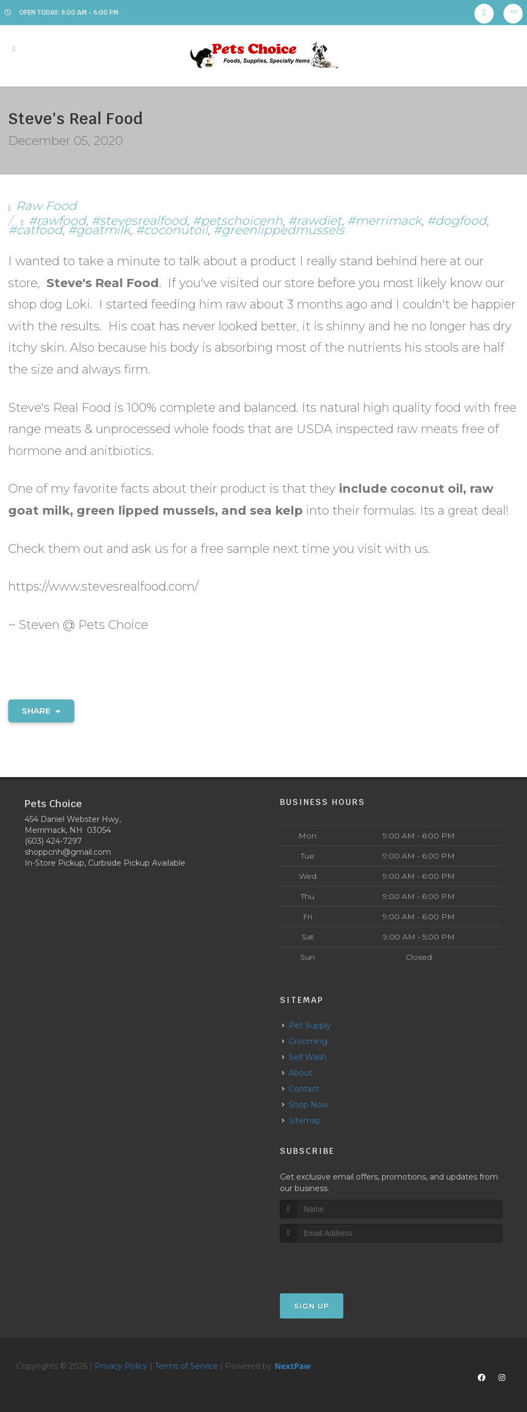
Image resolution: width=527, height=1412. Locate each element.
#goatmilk (99, 230)
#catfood (35, 230)
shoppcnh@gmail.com (68, 852)
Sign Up (311, 1306)
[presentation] (338, 1263)
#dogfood (457, 220)
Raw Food (46, 206)
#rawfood (57, 220)
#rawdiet (315, 220)
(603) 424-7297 (53, 841)
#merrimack (384, 220)
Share (41, 710)
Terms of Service (186, 1366)
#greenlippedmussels (278, 230)
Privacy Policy (121, 1366)
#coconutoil (172, 230)
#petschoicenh (237, 220)
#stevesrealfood (139, 220)
